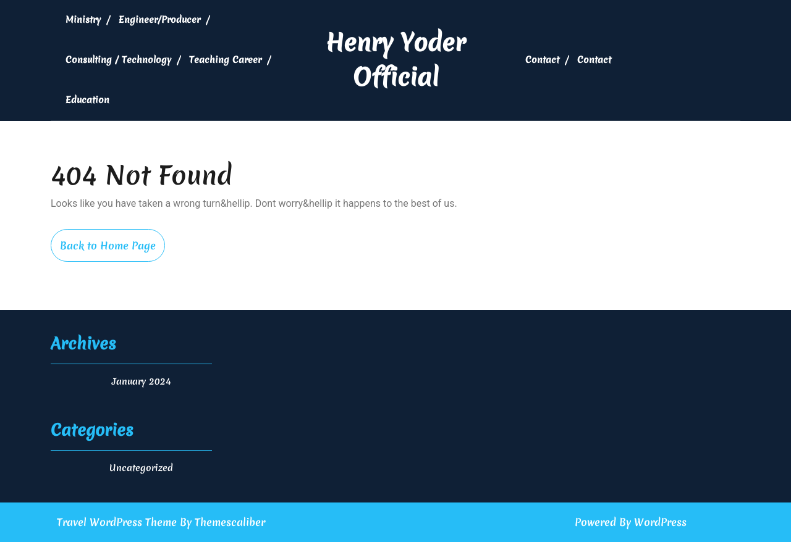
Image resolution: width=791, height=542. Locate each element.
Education (87, 100)
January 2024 (141, 381)
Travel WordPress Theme (117, 522)
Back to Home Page (112, 250)
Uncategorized (141, 468)
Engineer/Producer (159, 20)
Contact (542, 60)
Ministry (83, 20)
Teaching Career (225, 60)
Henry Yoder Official (395, 60)
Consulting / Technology (118, 60)
